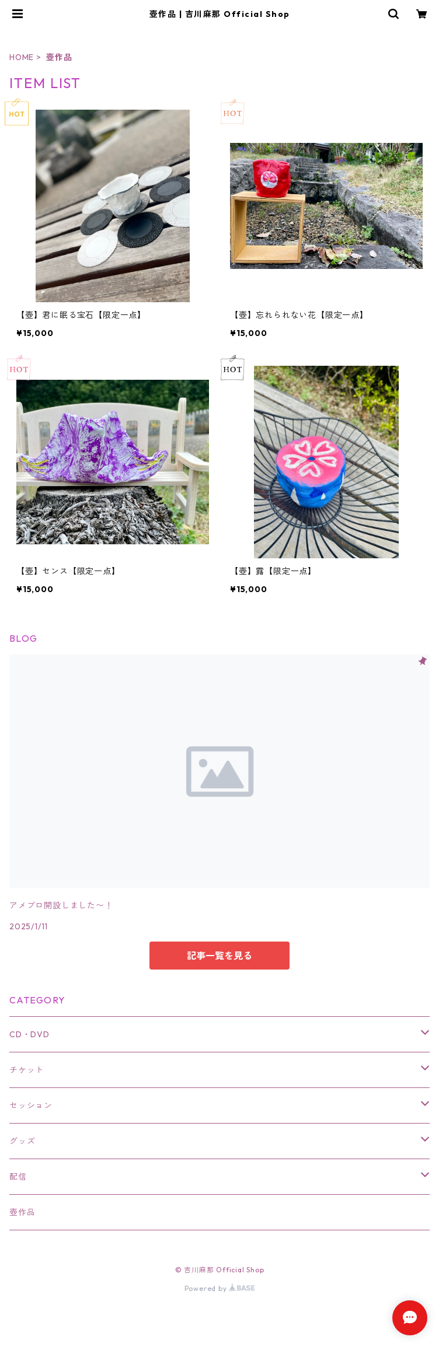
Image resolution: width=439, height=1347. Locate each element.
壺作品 (22, 1212)
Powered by (219, 1288)
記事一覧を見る (219, 955)
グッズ (22, 1141)
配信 (18, 1176)
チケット (26, 1070)
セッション (31, 1105)
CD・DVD (29, 1034)
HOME (21, 57)
